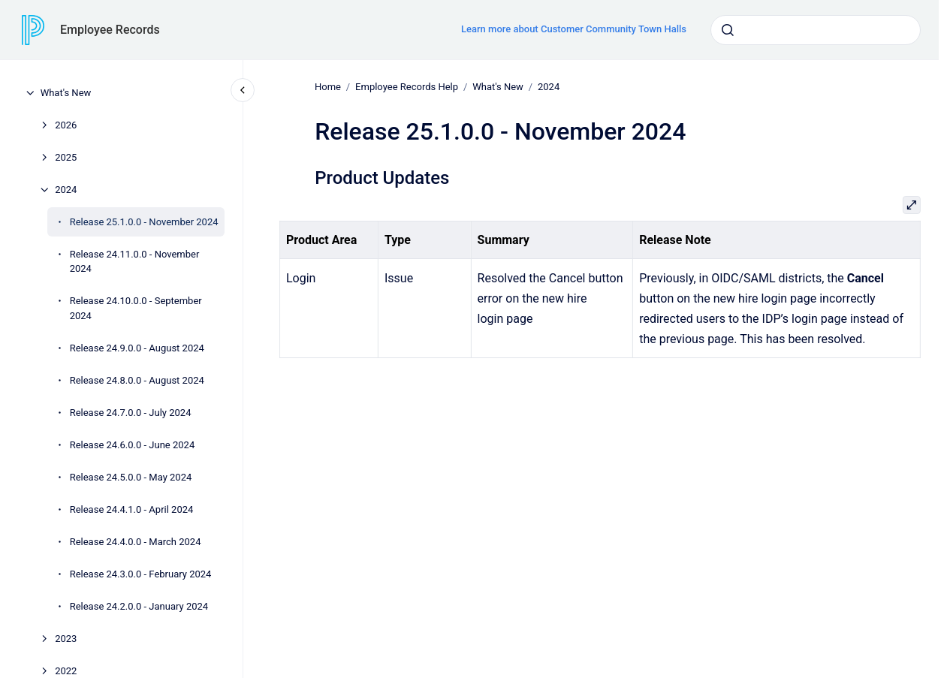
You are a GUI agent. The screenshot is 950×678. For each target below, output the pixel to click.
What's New (66, 92)
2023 (66, 638)
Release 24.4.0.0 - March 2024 (135, 541)
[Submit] (728, 30)
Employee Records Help (406, 86)
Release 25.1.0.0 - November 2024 (144, 222)
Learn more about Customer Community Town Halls (573, 29)
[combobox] (815, 30)
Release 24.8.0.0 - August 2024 (137, 380)
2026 (66, 125)
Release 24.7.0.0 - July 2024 (131, 412)
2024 (66, 189)
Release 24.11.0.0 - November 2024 (135, 262)
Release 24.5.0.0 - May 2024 (131, 477)
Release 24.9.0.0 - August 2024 (137, 348)
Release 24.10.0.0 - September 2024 (136, 308)
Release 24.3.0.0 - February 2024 (141, 574)
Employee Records (110, 30)
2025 (66, 157)
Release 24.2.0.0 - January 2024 (139, 606)
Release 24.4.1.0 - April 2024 (132, 509)
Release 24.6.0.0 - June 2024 (132, 444)
